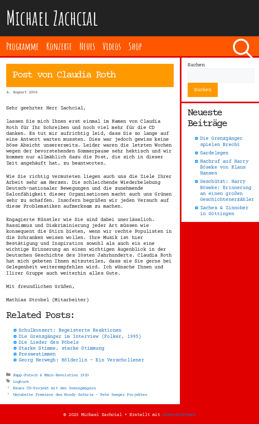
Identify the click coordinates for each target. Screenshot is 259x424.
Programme (22, 46)
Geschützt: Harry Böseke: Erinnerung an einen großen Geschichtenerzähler (227, 190)
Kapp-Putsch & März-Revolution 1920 (51, 375)
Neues (87, 46)
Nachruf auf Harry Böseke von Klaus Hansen (224, 167)
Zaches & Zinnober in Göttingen (224, 211)
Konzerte (59, 46)
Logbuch (21, 381)
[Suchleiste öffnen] (243, 46)
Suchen (196, 65)
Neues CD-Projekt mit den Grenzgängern (54, 388)
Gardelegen (214, 153)
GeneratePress (179, 414)
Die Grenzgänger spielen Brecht (221, 141)
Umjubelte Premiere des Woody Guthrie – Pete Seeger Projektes (80, 394)
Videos (112, 46)
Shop (135, 46)
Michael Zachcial (52, 17)
